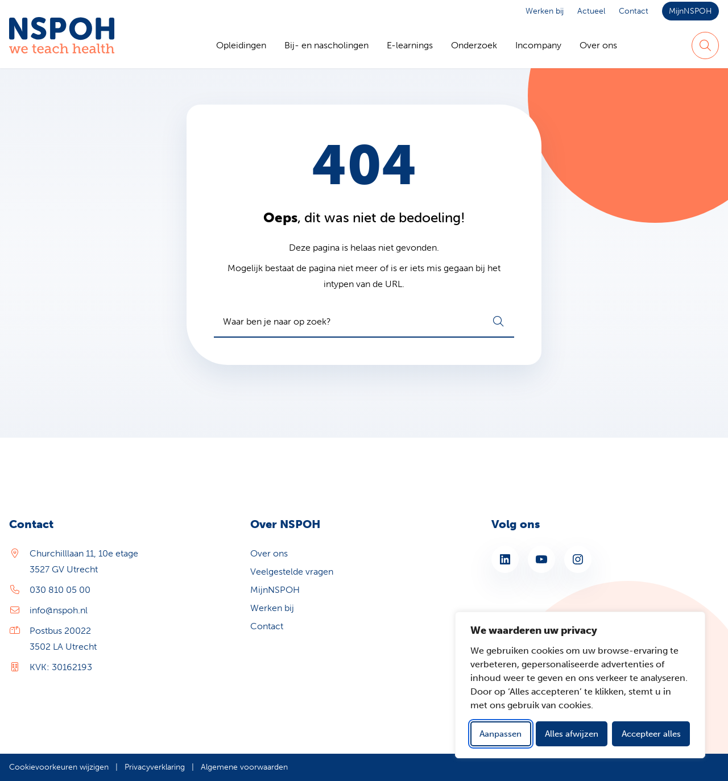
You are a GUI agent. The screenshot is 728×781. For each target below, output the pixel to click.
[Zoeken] (705, 45)
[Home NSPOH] (61, 45)
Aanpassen (500, 734)
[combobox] (364, 322)
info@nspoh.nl (59, 610)
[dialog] (580, 685)
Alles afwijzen (571, 734)
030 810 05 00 (60, 589)
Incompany (538, 45)
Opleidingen (241, 45)
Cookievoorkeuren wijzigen (59, 767)
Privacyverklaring (155, 767)
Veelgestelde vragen (291, 571)
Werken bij (545, 11)
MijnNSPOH (690, 11)
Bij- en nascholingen (326, 45)
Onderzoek (474, 45)
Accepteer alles (651, 734)
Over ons (598, 45)
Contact (633, 11)
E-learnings (410, 45)
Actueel (591, 11)
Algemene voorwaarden (244, 767)
